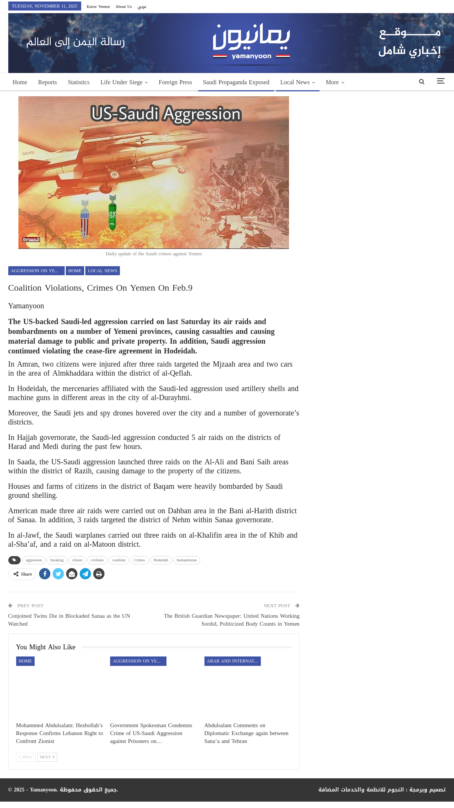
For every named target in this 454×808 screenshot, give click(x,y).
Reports (47, 82)
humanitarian (187, 560)
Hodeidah (161, 560)
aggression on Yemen (38, 271)
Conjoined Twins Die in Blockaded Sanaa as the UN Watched (69, 620)
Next (47, 757)
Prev (26, 757)
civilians (97, 560)
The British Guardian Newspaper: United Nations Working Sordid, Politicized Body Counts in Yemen (232, 620)
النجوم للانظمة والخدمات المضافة (361, 790)
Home (20, 82)
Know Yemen (98, 7)
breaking (57, 560)
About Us (123, 7)
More (332, 82)
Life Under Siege (121, 82)
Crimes (139, 560)
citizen (77, 560)
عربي (142, 7)
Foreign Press (175, 82)
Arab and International (234, 661)
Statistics (78, 82)
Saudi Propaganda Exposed (236, 82)
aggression (34, 560)
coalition (119, 560)
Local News (295, 82)
